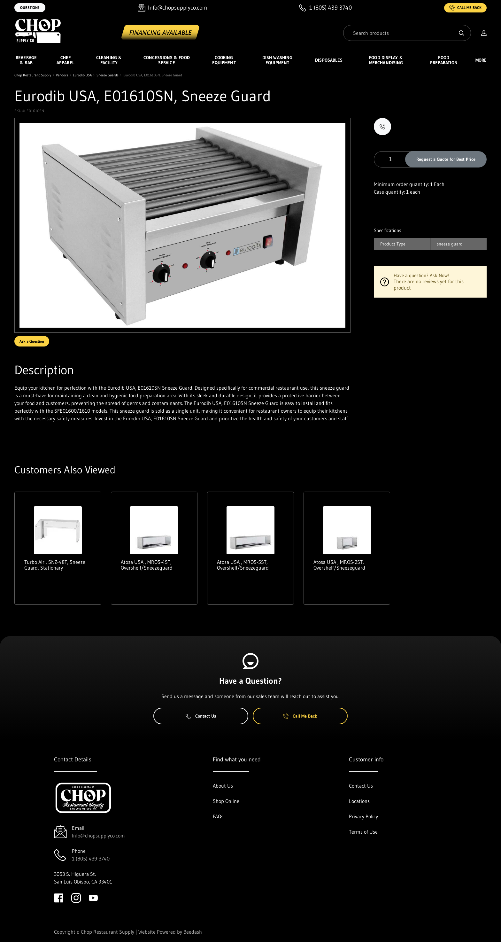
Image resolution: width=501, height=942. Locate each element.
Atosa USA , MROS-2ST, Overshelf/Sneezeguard (339, 565)
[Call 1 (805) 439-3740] (325, 8)
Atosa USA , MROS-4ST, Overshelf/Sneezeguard (147, 565)
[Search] (407, 33)
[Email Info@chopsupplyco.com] (172, 8)
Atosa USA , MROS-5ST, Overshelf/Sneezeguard (243, 565)
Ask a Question (31, 341)
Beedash (192, 932)
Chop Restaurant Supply (32, 75)
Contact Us (201, 716)
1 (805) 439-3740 (91, 858)
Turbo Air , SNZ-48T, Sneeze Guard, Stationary (54, 565)
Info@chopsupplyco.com (98, 835)
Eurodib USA (82, 75)
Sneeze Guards (107, 75)
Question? (30, 7)
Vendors (62, 75)
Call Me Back (465, 8)
